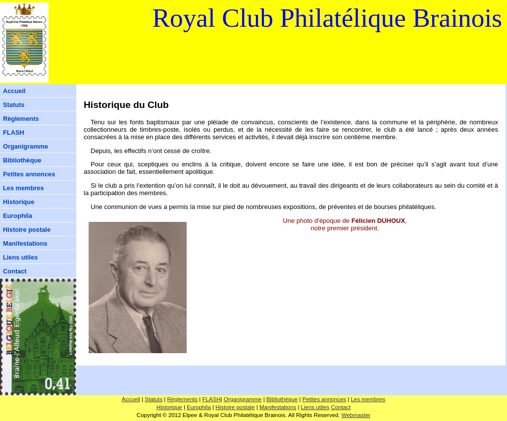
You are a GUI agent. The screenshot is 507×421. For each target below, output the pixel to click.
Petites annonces (29, 174)
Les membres (23, 188)
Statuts (13, 104)
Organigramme (25, 146)
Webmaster (356, 415)
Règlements (21, 118)
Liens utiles (20, 257)
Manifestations (25, 243)
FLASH (13, 132)
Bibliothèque (22, 160)
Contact (15, 271)
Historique (18, 202)
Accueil (14, 91)
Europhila (17, 215)
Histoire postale (27, 229)
